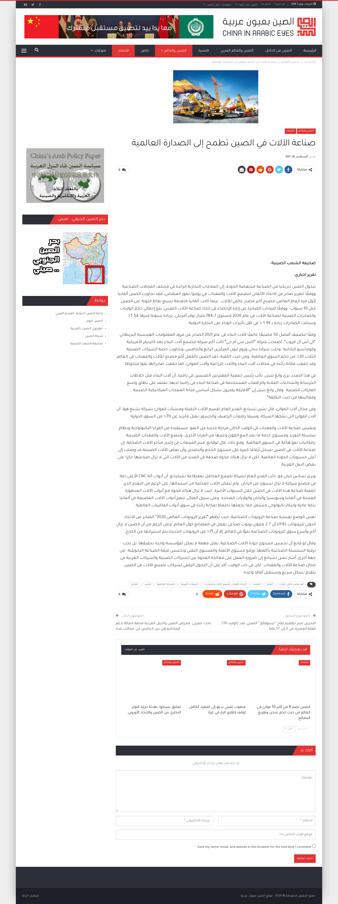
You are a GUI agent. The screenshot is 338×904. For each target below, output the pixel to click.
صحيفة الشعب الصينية (86, 344)
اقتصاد (123, 51)
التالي (289, 729)
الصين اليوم (94, 321)
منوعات (100, 51)
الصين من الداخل (278, 51)
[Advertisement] (216, 214)
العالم (135, 584)
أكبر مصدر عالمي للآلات (291, 584)
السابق (302, 729)
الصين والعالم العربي (237, 51)
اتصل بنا (266, 4)
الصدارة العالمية (166, 584)
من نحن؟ (280, 4)
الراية (25, 895)
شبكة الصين (94, 336)
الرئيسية (310, 51)
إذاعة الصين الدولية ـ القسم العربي (79, 313)
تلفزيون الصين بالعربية (87, 329)
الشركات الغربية (190, 584)
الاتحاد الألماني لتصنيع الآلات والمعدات (225, 584)
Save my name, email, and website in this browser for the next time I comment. (254, 847)
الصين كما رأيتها (248, 5)
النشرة (203, 51)
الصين (147, 584)
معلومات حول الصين (219, 5)
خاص (145, 51)
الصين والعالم (175, 51)
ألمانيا (270, 584)
